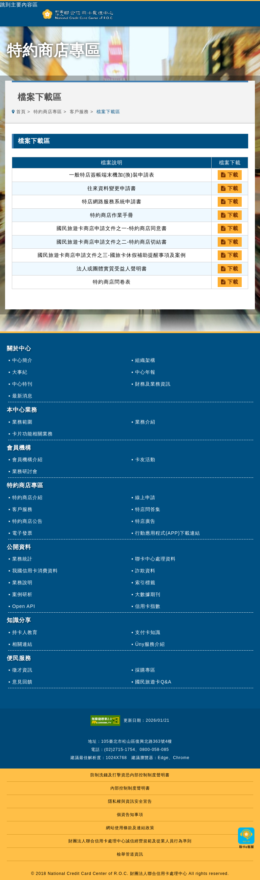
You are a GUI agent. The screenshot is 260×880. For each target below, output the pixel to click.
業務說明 (22, 582)
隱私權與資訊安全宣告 (130, 801)
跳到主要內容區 (19, 4)
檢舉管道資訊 (130, 854)
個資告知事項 (130, 814)
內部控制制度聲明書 (130, 788)
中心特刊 (22, 384)
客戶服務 (79, 111)
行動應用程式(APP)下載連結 (167, 533)
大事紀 (19, 372)
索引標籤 (145, 582)
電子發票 (22, 533)
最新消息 (22, 395)
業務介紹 (145, 422)
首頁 (21, 111)
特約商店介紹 (27, 497)
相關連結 (22, 644)
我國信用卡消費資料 (35, 570)
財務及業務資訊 (153, 384)
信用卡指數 (147, 606)
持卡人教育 (25, 632)
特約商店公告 (27, 521)
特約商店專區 (48, 111)
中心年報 (145, 372)
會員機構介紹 (27, 459)
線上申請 (145, 497)
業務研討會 (25, 471)
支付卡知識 (147, 632)
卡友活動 (145, 459)
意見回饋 (22, 681)
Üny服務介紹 (150, 644)
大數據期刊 (147, 594)
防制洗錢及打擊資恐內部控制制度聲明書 (130, 775)
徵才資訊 (22, 670)
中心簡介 (22, 360)
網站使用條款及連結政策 (130, 827)
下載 (229, 175)
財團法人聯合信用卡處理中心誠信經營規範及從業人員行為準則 (130, 841)
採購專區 (145, 670)
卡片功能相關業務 (32, 433)
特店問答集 (147, 509)
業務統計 (22, 558)
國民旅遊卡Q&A (153, 681)
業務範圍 (22, 422)
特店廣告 (145, 521)
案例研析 (22, 594)
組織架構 (145, 360)
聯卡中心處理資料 (155, 558)
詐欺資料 (145, 570)
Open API (23, 606)
